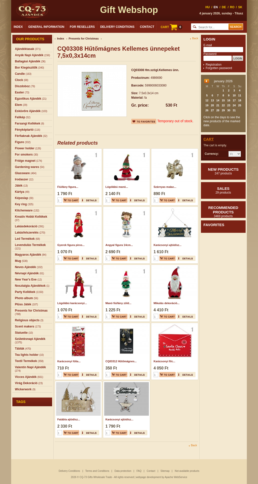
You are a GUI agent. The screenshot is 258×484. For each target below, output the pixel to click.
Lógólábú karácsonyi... (72, 303)
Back (195, 38)
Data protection (122, 471)
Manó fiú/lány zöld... (118, 303)
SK (240, 7)
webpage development (148, 477)
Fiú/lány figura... (67, 186)
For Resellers (82, 27)
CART (171, 27)
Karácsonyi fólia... (69, 361)
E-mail (207, 45)
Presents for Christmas (84, 38)
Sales (223, 190)
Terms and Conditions (97, 471)
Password (210, 54)
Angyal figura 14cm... (119, 244)
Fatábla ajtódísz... (68, 419)
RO (232, 7)
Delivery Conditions (117, 27)
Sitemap (165, 471)
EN (216, 7)
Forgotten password (219, 68)
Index (18, 27)
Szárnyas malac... (165, 186)
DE (224, 7)
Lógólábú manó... (116, 186)
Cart (208, 139)
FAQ (138, 471)
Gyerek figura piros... (71, 244)
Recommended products (223, 211)
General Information (46, 27)
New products (223, 171)
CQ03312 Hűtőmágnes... (121, 361)
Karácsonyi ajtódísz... (167, 244)
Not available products (187, 471)
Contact (147, 27)
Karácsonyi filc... (164, 361)
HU (207, 7)
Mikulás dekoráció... (167, 303)
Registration (214, 64)
